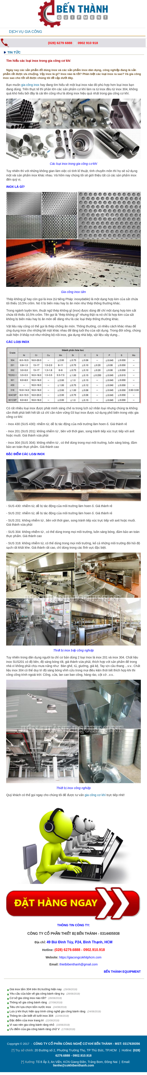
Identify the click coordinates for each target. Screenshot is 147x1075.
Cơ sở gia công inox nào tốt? (27, 998)
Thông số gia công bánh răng (28, 1002)
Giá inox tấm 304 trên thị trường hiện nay (35, 989)
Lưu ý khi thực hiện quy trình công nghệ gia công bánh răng (47, 1011)
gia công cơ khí (95, 795)
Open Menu (4, 32)
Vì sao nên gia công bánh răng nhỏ (31, 1024)
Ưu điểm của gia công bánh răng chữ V (34, 1029)
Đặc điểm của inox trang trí (26, 1020)
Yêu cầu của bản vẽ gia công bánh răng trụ (36, 993)
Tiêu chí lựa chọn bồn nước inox (30, 1007)
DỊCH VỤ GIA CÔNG (25, 32)
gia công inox (30, 85)
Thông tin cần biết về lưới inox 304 (31, 1015)
